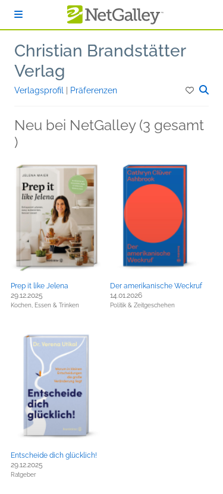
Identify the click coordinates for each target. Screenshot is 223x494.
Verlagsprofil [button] (40, 90)
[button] (191, 90)
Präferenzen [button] (93, 90)
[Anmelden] (18, 14)
